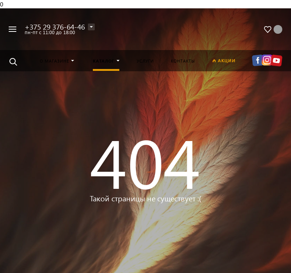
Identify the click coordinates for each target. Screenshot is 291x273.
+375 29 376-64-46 (55, 26)
